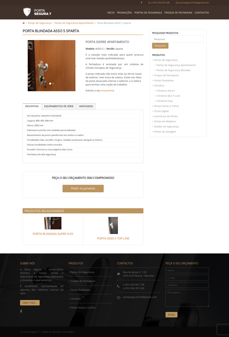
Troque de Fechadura (178, 12)
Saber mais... (29, 302)
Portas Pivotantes (164, 80)
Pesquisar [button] (160, 45)
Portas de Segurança (148, 12)
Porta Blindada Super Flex (53, 234)
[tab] (32, 106)
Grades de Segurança (166, 126)
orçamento (107, 90)
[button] (27, 65)
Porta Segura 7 (37, 12)
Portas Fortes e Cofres (166, 106)
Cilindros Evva (165, 100)
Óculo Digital (161, 111)
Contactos (202, 12)
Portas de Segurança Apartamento (74, 23)
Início (111, 12)
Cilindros (159, 85)
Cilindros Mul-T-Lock (168, 95)
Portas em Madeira (165, 121)
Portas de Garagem (165, 131)
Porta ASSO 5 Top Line (113, 238)
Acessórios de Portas (166, 116)
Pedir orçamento (83, 188)
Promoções (124, 12)
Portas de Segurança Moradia (173, 70)
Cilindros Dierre (166, 90)
